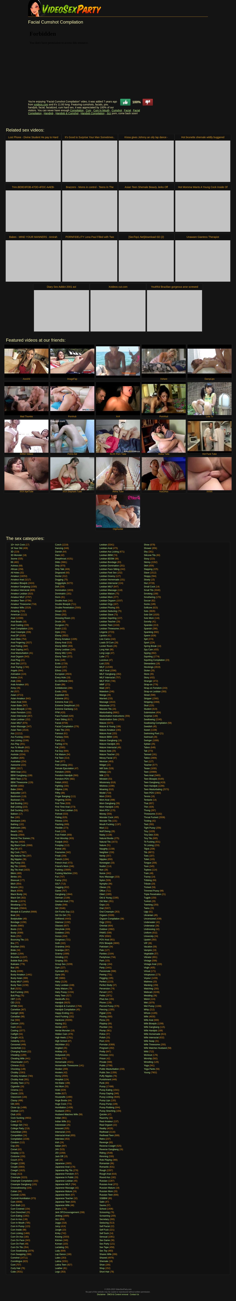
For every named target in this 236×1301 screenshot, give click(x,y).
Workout (148, 1055)
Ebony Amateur (62, 639)
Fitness (58, 821)
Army (13, 688)
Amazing (15, 611)
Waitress (148, 981)
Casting (14, 1030)
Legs (57, 1271)
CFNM (14, 1006)
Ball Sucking (17, 810)
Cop (13, 1146)
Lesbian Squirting (108, 618)
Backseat (15, 800)
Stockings (148, 667)
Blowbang (15, 904)
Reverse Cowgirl (107, 1146)
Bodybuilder (16, 918)
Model (102, 793)
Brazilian (15, 946)
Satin (101, 1202)
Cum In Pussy (17, 1226)
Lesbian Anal (105, 548)
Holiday (58, 1051)
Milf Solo (103, 768)
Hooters (59, 1072)
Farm (57, 740)
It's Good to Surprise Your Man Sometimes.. (90, 137)
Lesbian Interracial (108, 583)
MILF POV (104, 681)
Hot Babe (59, 1083)
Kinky (57, 1233)
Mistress (103, 786)
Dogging (59, 579)
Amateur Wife (17, 607)
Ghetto (58, 904)
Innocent (59, 1128)
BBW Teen (16, 779)
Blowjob (14, 908)
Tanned (147, 754)
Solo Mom (149, 618)
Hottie (58, 1093)
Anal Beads (16, 621)
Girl (57, 908)
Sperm (147, 635)
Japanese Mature (63, 1191)
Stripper (148, 698)
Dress (58, 614)
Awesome (15, 765)
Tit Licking (149, 845)
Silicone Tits (150, 555)
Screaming (104, 1216)
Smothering (149, 597)
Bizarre (14, 887)
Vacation (148, 946)
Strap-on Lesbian (152, 691)
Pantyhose (104, 957)
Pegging (103, 978)
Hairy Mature (61, 988)
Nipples (103, 859)
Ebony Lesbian (62, 649)
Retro (102, 1139)
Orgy (101, 922)
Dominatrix (60, 593)
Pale (101, 950)
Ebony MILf (60, 653)
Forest (58, 849)
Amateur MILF (18, 597)
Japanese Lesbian (64, 1181)
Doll (57, 586)
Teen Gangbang (151, 782)
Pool (101, 1041)
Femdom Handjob (63, 775)
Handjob (48, 113)
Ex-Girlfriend (61, 681)
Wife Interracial (151, 1037)
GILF (57, 883)
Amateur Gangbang (20, 586)
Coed (13, 1121)
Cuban (14, 1191)
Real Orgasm (105, 1125)
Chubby (14, 1072)
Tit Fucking (149, 842)
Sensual (103, 1237)
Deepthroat (60, 558)
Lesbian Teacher (107, 621)
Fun (57, 876)
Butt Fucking (17, 992)
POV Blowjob (105, 943)
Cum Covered (17, 1209)
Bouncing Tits (17, 939)
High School (61, 1041)
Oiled (102, 894)
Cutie (13, 1271)
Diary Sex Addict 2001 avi (61, 286)
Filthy (57, 793)
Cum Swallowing (19, 1250)
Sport (146, 642)
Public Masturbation (109, 1069)
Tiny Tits (148, 838)
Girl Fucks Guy (62, 911)
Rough (102, 1170)
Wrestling (148, 1062)
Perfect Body (105, 985)
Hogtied (59, 1048)
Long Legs (104, 653)
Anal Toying (16, 667)
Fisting (58, 817)
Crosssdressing (18, 1188)
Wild (146, 1051)
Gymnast (59, 971)
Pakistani (103, 946)
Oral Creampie (106, 911)
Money (102, 814)
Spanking (148, 632)
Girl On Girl (60, 915)
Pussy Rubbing (106, 1107)
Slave (146, 572)
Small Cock (149, 586)
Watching (148, 988)
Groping (59, 960)
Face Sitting (61, 719)
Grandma (59, 946)
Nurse (102, 873)
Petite (102, 995)
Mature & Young (107, 726)
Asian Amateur (18, 698)
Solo (146, 611)
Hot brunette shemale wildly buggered (202, 137)
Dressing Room (62, 618)
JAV (57, 1149)
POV (101, 936)
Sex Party (104, 1243)
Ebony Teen (61, 656)
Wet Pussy (149, 1006)
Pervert (103, 992)
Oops (102, 904)
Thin (146, 807)
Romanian (104, 1163)
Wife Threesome (152, 1044)
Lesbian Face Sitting (109, 569)
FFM (57, 712)
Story (146, 677)
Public (102, 1065)
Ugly (146, 911)
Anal (13, 618)
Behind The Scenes (20, 838)
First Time (60, 803)
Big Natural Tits (18, 856)
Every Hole (60, 677)
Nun (101, 869)
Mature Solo (105, 751)
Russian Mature (107, 1188)
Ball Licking (16, 807)
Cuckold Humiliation (20, 1198)
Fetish (58, 782)
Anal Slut (15, 663)
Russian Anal (105, 1184)
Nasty (102, 835)
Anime (14, 677)
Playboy (103, 1023)
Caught (14, 1037)
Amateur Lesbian (19, 593)
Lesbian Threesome (109, 628)
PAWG (102, 932)
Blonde (14, 901)
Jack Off (59, 1156)
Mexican (103, 761)
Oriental (103, 925)
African (14, 569)
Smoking (148, 593)
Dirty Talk (59, 569)
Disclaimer (101, 1294)
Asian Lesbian (17, 719)
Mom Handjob (106, 807)
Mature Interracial (108, 747)
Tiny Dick (148, 835)
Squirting (148, 656)
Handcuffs (60, 999)
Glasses (59, 925)
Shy (146, 551)
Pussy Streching (107, 1111)
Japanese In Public (64, 1177)
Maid (101, 688)
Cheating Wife (17, 1058)
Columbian (16, 1132)
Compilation (77, 110)
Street (147, 695)
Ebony (58, 635)
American (15, 614)
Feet (57, 761)
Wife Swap (149, 1041)
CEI (12, 1002)
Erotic (58, 663)
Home (58, 1058)
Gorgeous (60, 939)
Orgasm (103, 915)
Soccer (147, 600)
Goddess (59, 932)
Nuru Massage (106, 876)
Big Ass (14, 842)
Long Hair (104, 649)
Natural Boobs (106, 838)
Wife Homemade (152, 1034)
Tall (145, 751)
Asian (13, 695)
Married (103, 698)
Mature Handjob (107, 744)
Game (58, 890)
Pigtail (102, 1013)
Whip (146, 1009)
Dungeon (59, 625)
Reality (102, 1128)
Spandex (148, 625)
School (102, 1209)
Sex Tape (104, 1247)
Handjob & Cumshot (66, 113)
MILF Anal (104, 670)
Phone (102, 1002)
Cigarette (15, 1086)
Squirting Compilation (154, 660)
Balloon (14, 814)
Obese (102, 887)
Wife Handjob (150, 1030)
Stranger (148, 681)
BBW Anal (16, 772)
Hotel (57, 1090)
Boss (13, 936)
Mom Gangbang (107, 803)
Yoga (146, 1065)
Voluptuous (149, 974)
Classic (14, 1093)
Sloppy (147, 576)
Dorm (57, 597)
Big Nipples (16, 859)
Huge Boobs (61, 1100)
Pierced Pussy (106, 1006)
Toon (146, 866)
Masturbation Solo (108, 719)
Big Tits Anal (17, 869)
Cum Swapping (18, 1254)
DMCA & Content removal (117, 1294)
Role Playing (105, 1160)
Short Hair (104, 1271)
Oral (101, 908)
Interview (59, 1139)
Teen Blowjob (150, 779)
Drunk (58, 621)
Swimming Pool (151, 733)
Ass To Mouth (17, 747)
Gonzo (58, 936)
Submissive (149, 712)
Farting (58, 744)
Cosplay (15, 1153)
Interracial (60, 1132)
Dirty (57, 565)
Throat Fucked (151, 817)
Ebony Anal (60, 642)
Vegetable (149, 953)
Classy (14, 1100)
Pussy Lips (104, 1100)
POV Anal (104, 939)
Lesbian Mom (106, 597)
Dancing (59, 548)
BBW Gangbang (19, 775)
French (58, 859)
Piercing (103, 1009)
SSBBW (103, 1198)
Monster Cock (106, 817)
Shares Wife (105, 1254)
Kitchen (58, 1240)
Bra (12, 943)
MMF (101, 684)
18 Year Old (16, 548)
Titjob (146, 849)
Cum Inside (16, 1230)
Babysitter (15, 793)
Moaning (103, 789)
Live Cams (104, 639)
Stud (146, 705)
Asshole (15, 754)
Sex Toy (103, 1250)
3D (12, 551)
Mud (101, 828)
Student (147, 709)
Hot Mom (59, 1086)
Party (102, 967)
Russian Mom (106, 1191)
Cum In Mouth (101, 110)
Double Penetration (64, 607)
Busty (13, 971)
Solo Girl (148, 614)
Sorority (147, 621)
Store (146, 674)
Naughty (103, 849)
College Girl (16, 1125)
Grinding (59, 957)
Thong (147, 810)
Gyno (57, 974)
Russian (103, 1181)
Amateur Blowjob (19, 583)
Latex (57, 1257)
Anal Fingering (18, 642)
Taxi (146, 761)
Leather (59, 1268)
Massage (103, 702)
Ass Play (15, 744)
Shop (102, 1268)
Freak (58, 856)
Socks (147, 604)
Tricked (147, 887)
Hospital (59, 1079)
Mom (101, 796)
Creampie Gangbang (21, 1184)
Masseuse (104, 705)
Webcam (148, 992)
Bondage (15, 922)
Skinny (147, 562)
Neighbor (103, 852)
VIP (145, 943)
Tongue (147, 863)
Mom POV (104, 810)
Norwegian (104, 863)
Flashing (59, 824)
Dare (57, 555)
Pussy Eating (105, 1090)
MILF (101, 667)
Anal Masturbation (19, 653)
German (59, 897)
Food (57, 831)
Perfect (102, 981)
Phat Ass (103, 999)
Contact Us (134, 1294)
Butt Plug (15, 995)
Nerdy (102, 856)
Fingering (59, 800)
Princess (103, 1055)
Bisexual (15, 880)
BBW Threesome (19, 782)
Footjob (58, 842)
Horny (58, 1076)
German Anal (61, 901)
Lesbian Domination (109, 565)
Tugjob (147, 897)
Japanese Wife (62, 1205)
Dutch (58, 628)
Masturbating (105, 712)
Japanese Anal (62, 1167)
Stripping (148, 702)
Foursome (60, 852)
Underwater (149, 922)
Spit (146, 639)
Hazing (58, 1023)
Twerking (148, 904)
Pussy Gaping (106, 1093)
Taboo (147, 747)
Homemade (60, 1062)
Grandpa (59, 950)
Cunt (13, 1264)
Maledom (103, 691)
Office (102, 890)
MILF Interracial (107, 677)
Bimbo (14, 876)
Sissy (146, 558)
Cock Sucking (17, 1118)
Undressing (149, 929)
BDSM (14, 786)
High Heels (60, 1037)
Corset (14, 1149)
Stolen (147, 670)
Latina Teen (60, 1264)
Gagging (59, 887)
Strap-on (148, 684)
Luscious (103, 660)
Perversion (104, 988)
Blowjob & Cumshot (20, 911)
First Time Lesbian (64, 810)
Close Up (15, 1107)
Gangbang (60, 894)
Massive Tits (105, 709)
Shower (147, 548)
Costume (15, 1156)
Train (146, 873)
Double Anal (61, 600)
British (14, 953)
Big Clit (14, 849)
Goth (57, 943)
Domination (60, 590)
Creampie (15, 1177)
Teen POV (149, 793)
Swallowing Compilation (155, 723)
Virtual (147, 971)
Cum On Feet (17, 1243)
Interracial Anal (62, 1135)
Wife (146, 1016)
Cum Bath (15, 1205)
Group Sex (60, 964)
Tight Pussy (149, 828)
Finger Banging (62, 796)
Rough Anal (105, 1174)
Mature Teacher (107, 754)
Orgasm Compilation (109, 918)
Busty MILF (16, 981)
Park (101, 960)
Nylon (102, 880)
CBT (13, 999)
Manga (102, 695)
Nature (102, 845)
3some (14, 558)
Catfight (14, 1034)
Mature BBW (105, 737)
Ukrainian (148, 915)
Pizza (102, 1020)
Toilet (146, 859)
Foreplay (59, 845)
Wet (146, 1002)
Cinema (14, 1090)
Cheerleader (17, 1062)
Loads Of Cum (106, 642)
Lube (101, 656)
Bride (13, 950)
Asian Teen (16, 730)
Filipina (58, 789)
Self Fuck (104, 1230)
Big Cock (15, 852)
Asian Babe (16, 705)
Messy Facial (105, 758)
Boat (13, 915)
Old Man (103, 901)
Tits (145, 852)
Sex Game (104, 1240)
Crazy (13, 1174)
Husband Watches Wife (66, 1114)
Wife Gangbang (151, 1027)
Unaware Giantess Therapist (202, 236)
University (149, 936)
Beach (14, 831)
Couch (14, 1160)
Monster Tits (105, 821)
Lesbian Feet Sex (108, 572)
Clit (12, 1104)
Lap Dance (60, 1254)
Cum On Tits (17, 1247)
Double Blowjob (62, 604)
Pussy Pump (105, 1104)
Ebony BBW (61, 646)
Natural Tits (105, 842)
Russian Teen (106, 1195)
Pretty (102, 1051)
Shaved (103, 1257)
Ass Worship (17, 751)
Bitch (13, 883)
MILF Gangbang (107, 674)
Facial (127, 110)
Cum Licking (17, 1233)
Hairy (57, 981)
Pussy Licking (106, 1097)
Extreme (59, 698)
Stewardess (149, 663)
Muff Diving (104, 831)
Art (12, 691)
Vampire (148, 950)
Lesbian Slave (106, 614)
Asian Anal (16, 702)
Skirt (146, 565)
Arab (13, 681)
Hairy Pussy (61, 992)
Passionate (104, 971)
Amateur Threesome (21, 604)
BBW (13, 768)
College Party (17, 1128)
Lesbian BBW (106, 555)
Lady (57, 1250)
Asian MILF (16, 723)
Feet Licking (61, 765)
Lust (101, 663)
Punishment (105, 1079)
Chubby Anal (17, 1079)
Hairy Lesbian (61, 985)
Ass (12, 733)
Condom (15, 1142)
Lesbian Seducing (108, 611)
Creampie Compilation (21, 1181)
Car (12, 1020)
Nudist (102, 866)
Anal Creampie (18, 632)
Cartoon (15, 1023)
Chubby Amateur (19, 1076)
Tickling (147, 821)
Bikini (13, 873)
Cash (13, 1027)
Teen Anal (149, 775)
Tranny (147, 876)
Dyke (57, 632)
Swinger (148, 740)
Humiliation (60, 1107)
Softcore (148, 607)
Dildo (57, 562)
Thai (146, 803)
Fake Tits (59, 730)
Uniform (148, 932)
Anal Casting (17, 625)
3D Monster (16, 555)
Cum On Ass (17, 1237)
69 (12, 562)
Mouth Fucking (106, 824)
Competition (16, 1135)
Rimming (103, 1156)
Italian (58, 1146)
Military (102, 772)
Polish (102, 1037)
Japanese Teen (62, 1202)
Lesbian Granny (107, 576)
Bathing (14, 824)
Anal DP (15, 635)
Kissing (58, 1237)
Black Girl (15, 897)
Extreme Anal (61, 702)
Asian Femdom (18, 712)
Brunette (15, 957)
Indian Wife (60, 1121)
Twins (147, 908)
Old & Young (105, 897)
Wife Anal (148, 1020)
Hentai (58, 1027)
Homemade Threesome (66, 1065)
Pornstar (103, 1044)
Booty (13, 932)
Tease (147, 768)
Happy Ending (62, 1013)
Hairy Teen (60, 995)
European (60, 674)
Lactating (59, 1247)
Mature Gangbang (108, 740)
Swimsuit (148, 737)
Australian (15, 761)
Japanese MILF (62, 1184)
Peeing (102, 974)
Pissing (103, 1016)
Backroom (16, 796)
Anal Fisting (16, 646)
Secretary (104, 1219)
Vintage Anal (150, 964)
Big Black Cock (18, 845)
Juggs (58, 1223)
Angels (14, 670)
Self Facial (104, 1226)
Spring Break (150, 646)
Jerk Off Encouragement (67, 1212)
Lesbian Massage (108, 590)
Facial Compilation (64, 726)
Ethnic (58, 670)
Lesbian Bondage (108, 562)
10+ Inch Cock (18, 544)
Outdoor (103, 929)
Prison (102, 1058)
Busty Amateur (18, 974)
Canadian (15, 1016)
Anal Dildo (16, 639)
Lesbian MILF (106, 586)
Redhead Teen (106, 1135)
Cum (88, 110)
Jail (56, 1160)
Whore (147, 1013)
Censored (15, 1044)
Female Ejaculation (64, 768)
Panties (103, 953)
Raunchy (103, 1118)
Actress (14, 565)
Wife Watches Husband (155, 1048)
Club (13, 1114)
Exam (58, 684)
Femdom (59, 772)
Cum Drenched (18, 1212)
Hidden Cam (61, 1034)
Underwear (149, 925)
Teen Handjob (150, 786)
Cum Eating (16, 1216)
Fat (56, 747)
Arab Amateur (17, 684)
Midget (102, 765)
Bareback (15, 821)
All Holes (15, 572)
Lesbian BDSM (106, 558)
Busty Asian (16, 978)
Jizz (109, 113)
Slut (146, 583)
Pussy (102, 1086)
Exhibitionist (61, 688)
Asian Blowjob (17, 709)
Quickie (103, 1114)
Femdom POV (62, 779)
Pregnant (103, 1048)
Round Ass (104, 1177)
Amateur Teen (17, 600)
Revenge (103, 1142)
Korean (58, 1243)
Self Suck (104, 1233)
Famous (59, 733)
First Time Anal (62, 807)
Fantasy (59, 737)
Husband (59, 1111)
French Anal (61, 863)
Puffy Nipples (105, 1076)
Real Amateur (106, 1121)
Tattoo (147, 758)
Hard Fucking (61, 1016)
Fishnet (58, 814)
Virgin (146, 967)
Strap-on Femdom (153, 688)
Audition (15, 758)
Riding (102, 1153)
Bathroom (15, 828)
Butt (12, 988)
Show (146, 544)
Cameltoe (15, 1009)
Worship (148, 1058)
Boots (13, 929)
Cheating (15, 1055)
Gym (57, 967)
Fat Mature (60, 754)
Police (102, 1034)
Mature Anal (105, 733)
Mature (102, 723)
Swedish (148, 726)
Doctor (58, 576)
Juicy (57, 1226)
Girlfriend (59, 918)
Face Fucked (61, 716)
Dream (58, 611)
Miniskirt (103, 779)
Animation (15, 674)
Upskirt (147, 939)
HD (56, 978)
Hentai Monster (62, 1030)
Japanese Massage (64, 1188)
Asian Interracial (18, 716)
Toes (146, 856)
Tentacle (148, 800)
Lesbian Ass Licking (109, 551)
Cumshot (117, 110)
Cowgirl (14, 1170)
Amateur (15, 576)
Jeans (58, 1209)
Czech (58, 544)
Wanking (148, 985)
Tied (146, 824)
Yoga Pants (149, 1069)
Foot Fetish (60, 835)
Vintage (147, 960)
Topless (147, 869)
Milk (101, 775)
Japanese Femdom (64, 1174)
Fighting (59, 786)
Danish (58, 551)
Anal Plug (15, 660)
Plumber (103, 1027)
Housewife (60, 1097)
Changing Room (19, 1051)
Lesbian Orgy (105, 604)
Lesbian (103, 544)
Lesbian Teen (105, 625)
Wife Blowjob (150, 1023)
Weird (147, 999)
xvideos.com (41, 104)
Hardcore (59, 1020)
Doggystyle (60, 583)
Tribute (147, 883)
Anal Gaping (17, 649)
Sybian (147, 744)
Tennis (147, 796)
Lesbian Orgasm (107, 600)
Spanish (148, 628)
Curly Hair (15, 1268)
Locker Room (105, 646)
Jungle (58, 1230)
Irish (57, 1142)
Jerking (58, 1216)
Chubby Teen (17, 1083)
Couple (14, 1167)
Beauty (14, 835)
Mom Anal (104, 800)
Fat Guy (59, 751)
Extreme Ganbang (64, 709)
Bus (12, 967)
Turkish (147, 901)
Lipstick (103, 635)
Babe (13, 789)
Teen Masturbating (153, 789)
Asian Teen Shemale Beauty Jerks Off (146, 187)
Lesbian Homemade (109, 579)
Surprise (148, 716)
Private (102, 1062)
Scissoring (104, 1212)
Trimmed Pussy (151, 890)
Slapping (148, 569)
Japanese (60, 1163)
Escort (58, 667)
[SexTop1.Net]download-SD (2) (146, 236)
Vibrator (148, 957)
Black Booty (16, 894)
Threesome (149, 814)
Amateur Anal (17, 579)
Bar (12, 817)
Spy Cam (148, 649)
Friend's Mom (61, 866)
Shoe (102, 1264)
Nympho (103, 883)
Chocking (15, 1069)
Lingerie (103, 632)
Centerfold (16, 1048)
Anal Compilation (19, 628)
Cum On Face (17, 1240)
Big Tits (14, 866)
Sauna (102, 1205)
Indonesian (60, 1125)
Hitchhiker (60, 1044)
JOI (57, 1153)
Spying (147, 653)
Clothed (14, 1111)
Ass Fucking (17, 737)
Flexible (59, 828)
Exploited (59, 695)
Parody (102, 964)
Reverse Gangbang (109, 1149)
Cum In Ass (16, 1219)
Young (147, 1072)
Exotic (58, 691)
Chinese (15, 1065)
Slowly (147, 579)
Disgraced (60, 572)
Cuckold (15, 1195)
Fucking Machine (63, 873)
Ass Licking (16, 740)
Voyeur (147, 978)
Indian (58, 1118)
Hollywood (60, 1055)
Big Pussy (15, 863)
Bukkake (15, 964)
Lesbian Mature (107, 593)
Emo (57, 660)
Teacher (148, 765)
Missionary (104, 782)
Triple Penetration (152, 894)
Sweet (147, 730)
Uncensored (150, 918)
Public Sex (104, 1072)
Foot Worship (61, 838)
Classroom (16, 1097)
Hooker (58, 1069)
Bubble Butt (16, 960)
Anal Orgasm (17, 656)
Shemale (103, 1261)
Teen (146, 772)
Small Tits (148, 590)
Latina (58, 1261)
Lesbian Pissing (107, 607)
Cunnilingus (16, 1261)
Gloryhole (59, 929)
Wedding (148, 995)
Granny (58, 953)
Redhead (103, 1132)
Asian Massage (18, 726)
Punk (101, 1083)
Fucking (59, 869)
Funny (58, 880)
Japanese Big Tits (63, 1170)
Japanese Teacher (64, 1198)
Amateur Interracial (20, 590)
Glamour (59, 922)
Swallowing (149, 719)
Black (13, 890)
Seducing (104, 1223)
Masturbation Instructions (111, 716)
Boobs (14, 925)
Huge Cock (60, 1104)
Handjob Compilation (92, 113)
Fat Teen (59, 758)
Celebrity (15, 1041)
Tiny (146, 831)
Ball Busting (16, 803)
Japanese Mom (62, 1195)
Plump (102, 1030)
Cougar (14, 1163)
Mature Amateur (107, 730)
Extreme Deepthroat (65, 705)
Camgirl (14, 1013)
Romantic (104, 1167)
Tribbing (148, 880)
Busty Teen (16, 985)
